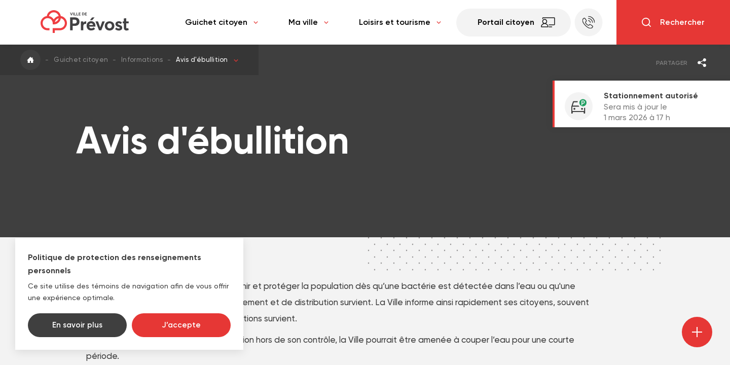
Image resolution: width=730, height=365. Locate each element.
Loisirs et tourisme (400, 22)
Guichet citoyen (221, 22)
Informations (142, 59)
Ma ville (308, 22)
